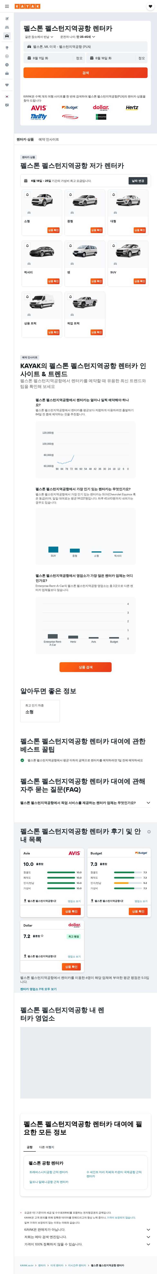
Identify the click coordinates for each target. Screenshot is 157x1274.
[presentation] (149, 832)
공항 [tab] (30, 1147)
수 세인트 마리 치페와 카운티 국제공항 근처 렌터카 (114, 1174)
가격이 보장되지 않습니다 (121, 1217)
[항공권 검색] (7, 19)
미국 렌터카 (56, 1265)
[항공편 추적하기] (7, 56)
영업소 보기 (74, 901)
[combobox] (39, 37)
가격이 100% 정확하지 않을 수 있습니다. (87, 1244)
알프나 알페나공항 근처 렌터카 (48, 1182)
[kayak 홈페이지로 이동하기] (27, 6)
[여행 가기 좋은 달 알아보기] (7, 65)
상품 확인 (53, 230)
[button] (6, 6)
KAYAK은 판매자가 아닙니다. (87, 1229)
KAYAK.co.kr (26, 1265)
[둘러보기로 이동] (7, 48)
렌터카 (42, 1265)
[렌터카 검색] (7, 36)
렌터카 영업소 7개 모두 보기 (38, 989)
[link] (85, 667)
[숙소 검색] (7, 27)
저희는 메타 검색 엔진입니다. (87, 1237)
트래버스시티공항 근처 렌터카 (48, 1172)
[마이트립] (7, 85)
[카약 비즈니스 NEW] (7, 73)
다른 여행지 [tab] (46, 1147)
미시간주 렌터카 (77, 1265)
